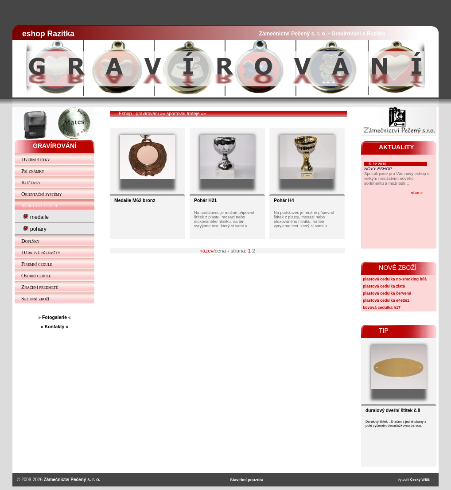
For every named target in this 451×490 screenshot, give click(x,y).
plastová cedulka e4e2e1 (386, 300)
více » (417, 192)
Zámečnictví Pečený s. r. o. (72, 479)
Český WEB (420, 480)
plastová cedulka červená (387, 293)
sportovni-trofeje (183, 113)
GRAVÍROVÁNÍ (54, 145)
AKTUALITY (396, 147)
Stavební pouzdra (246, 480)
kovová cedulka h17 (381, 307)
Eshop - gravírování (139, 113)
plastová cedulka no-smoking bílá (395, 279)
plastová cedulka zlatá (384, 286)
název (206, 250)
